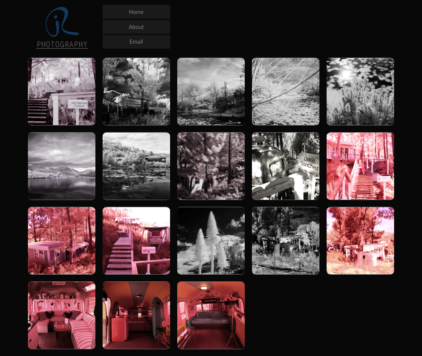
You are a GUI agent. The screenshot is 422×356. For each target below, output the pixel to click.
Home (136, 11)
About (136, 27)
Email (136, 41)
